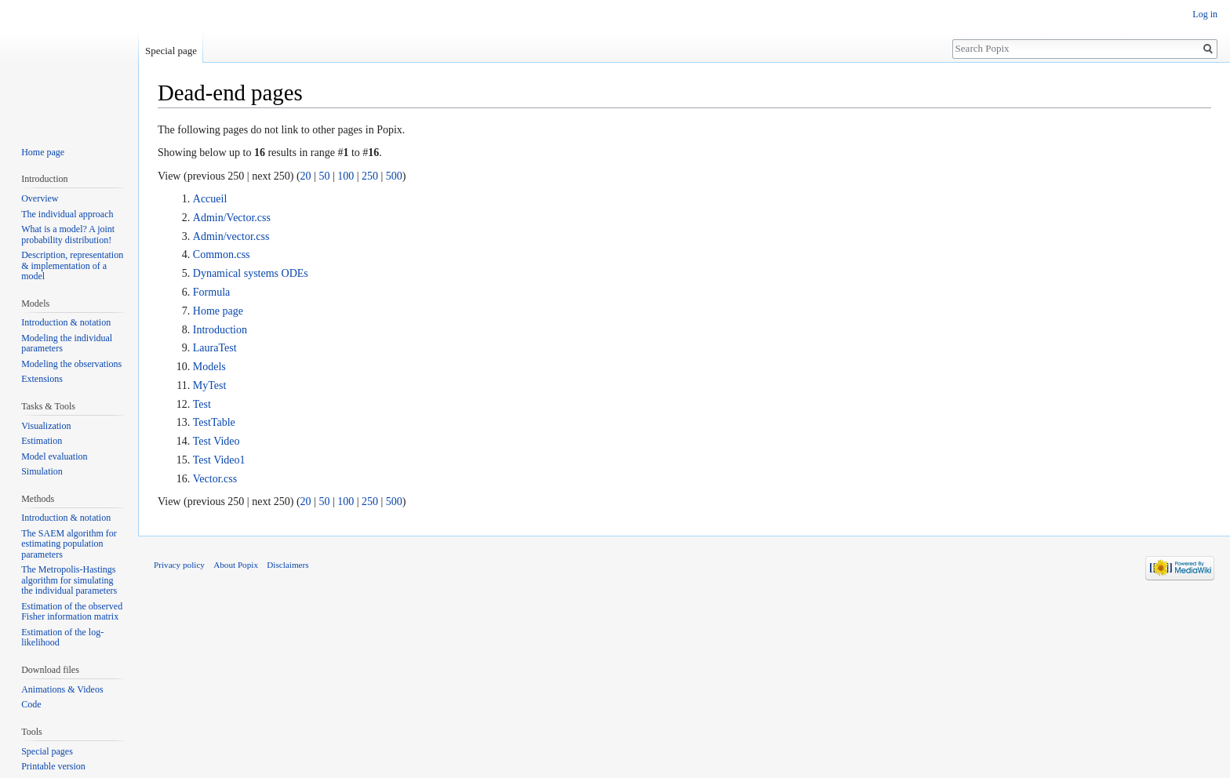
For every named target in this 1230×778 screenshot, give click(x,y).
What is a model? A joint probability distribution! (68, 234)
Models (209, 367)
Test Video (216, 441)
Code (31, 704)
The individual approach (67, 214)
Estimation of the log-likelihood (62, 638)
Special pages (47, 751)
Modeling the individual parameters (66, 343)
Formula (211, 292)
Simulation (42, 471)
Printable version (53, 766)
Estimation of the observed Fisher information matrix (71, 612)
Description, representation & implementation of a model (72, 265)
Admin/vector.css (231, 236)
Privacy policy (179, 564)
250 (370, 176)
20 (305, 176)
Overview (39, 198)
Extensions (42, 378)
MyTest (210, 385)
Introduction (220, 330)
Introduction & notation (66, 322)
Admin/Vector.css (232, 218)
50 (323, 176)
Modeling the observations (71, 363)
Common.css (221, 254)
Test (202, 404)
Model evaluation (54, 456)
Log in (1204, 14)
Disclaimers (287, 564)
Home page (218, 311)
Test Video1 (219, 460)
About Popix (235, 564)
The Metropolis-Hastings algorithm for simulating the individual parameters (69, 580)
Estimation (41, 440)
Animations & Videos (62, 689)
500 (394, 176)
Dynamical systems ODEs (250, 273)
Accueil (210, 199)
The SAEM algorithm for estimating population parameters (69, 544)
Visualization (46, 425)
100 (345, 176)
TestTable (214, 422)
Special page (171, 50)
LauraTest (215, 348)
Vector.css (215, 479)
